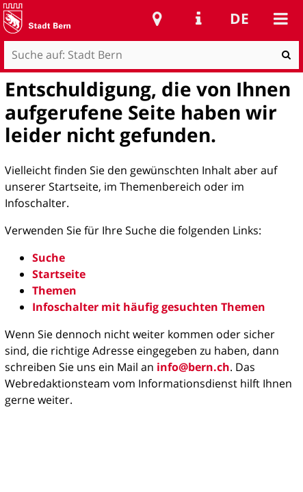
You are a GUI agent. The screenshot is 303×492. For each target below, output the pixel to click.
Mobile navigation (280, 18)
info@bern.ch (193, 366)
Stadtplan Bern (157, 18)
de (239, 18)
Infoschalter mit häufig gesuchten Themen (148, 306)
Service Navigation (198, 18)
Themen (54, 290)
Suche (48, 257)
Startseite (58, 274)
